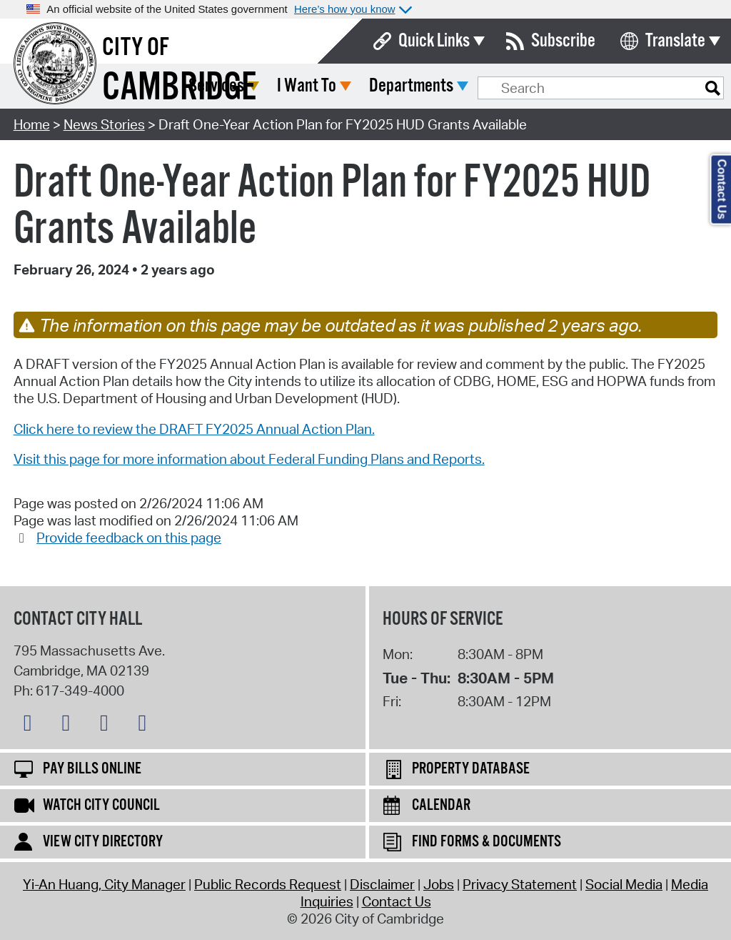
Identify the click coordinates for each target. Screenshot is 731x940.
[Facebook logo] (69, 725)
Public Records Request (267, 884)
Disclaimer (382, 884)
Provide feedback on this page (128, 537)
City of (135, 48)
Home (32, 124)
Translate (675, 41)
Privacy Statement (520, 884)
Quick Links (434, 41)
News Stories (104, 124)
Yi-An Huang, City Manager (104, 884)
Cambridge (179, 88)
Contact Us (396, 901)
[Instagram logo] (108, 725)
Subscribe (563, 41)
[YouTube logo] (145, 725)
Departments (517, 86)
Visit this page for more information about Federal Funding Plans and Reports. (249, 458)
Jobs (438, 884)
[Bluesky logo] (31, 725)
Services (323, 86)
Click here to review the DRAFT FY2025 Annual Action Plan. (194, 428)
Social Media (623, 884)
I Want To (413, 86)
